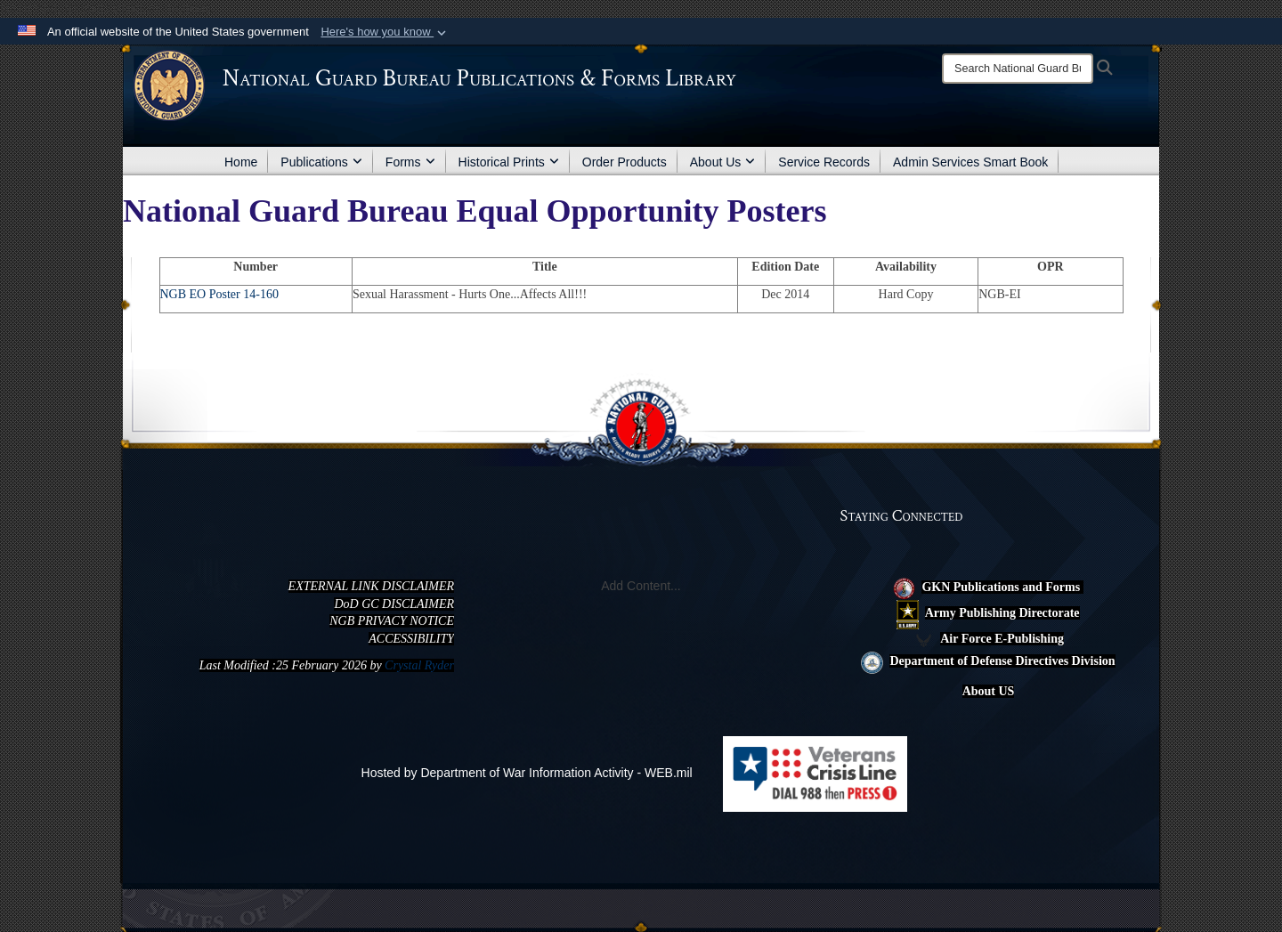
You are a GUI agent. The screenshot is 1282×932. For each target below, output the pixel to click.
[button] (385, 32)
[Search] (1017, 68)
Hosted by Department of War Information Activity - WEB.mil (527, 773)
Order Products (624, 162)
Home (240, 162)
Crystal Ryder (419, 665)
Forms (410, 162)
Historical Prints (508, 162)
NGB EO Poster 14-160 (219, 294)
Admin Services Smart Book (970, 162)
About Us (723, 162)
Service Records (824, 162)
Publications (321, 162)
